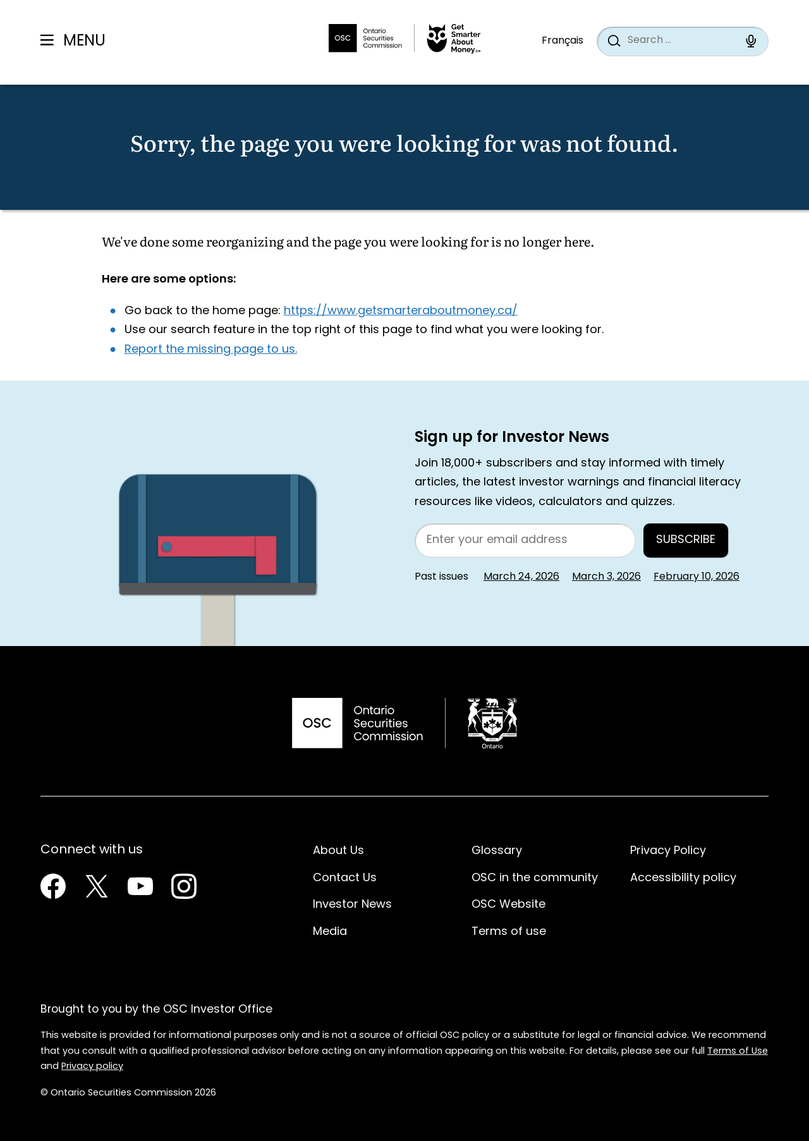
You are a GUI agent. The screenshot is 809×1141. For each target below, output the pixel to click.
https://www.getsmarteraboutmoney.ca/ (401, 311)
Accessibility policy (683, 878)
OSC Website (508, 905)
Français (562, 41)
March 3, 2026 (606, 577)
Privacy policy (92, 1066)
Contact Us (345, 878)
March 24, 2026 (521, 577)
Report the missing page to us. (211, 350)
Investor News (352, 905)
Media (330, 932)
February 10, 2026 (696, 577)
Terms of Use (737, 1051)
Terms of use (508, 932)
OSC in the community (534, 878)
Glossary (496, 851)
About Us (338, 851)
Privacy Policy (668, 851)
